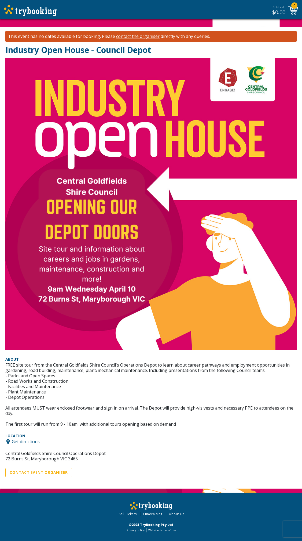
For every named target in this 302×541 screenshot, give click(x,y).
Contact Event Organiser (39, 472)
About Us (176, 514)
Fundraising (153, 514)
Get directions (26, 442)
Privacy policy (136, 530)
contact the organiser (138, 36)
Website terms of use (162, 530)
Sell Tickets (128, 514)
